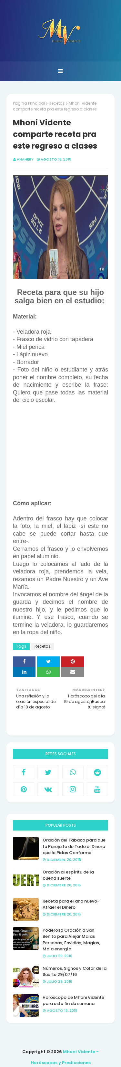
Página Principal (29, 103)
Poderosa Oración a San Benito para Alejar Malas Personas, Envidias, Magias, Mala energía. (71, 939)
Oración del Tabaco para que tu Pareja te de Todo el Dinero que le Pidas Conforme (74, 846)
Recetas (57, 103)
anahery (25, 159)
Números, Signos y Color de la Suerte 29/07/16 (74, 971)
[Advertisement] (60, 452)
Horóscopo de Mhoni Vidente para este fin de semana (73, 1000)
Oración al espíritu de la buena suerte (68, 875)
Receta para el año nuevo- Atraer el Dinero (71, 904)
